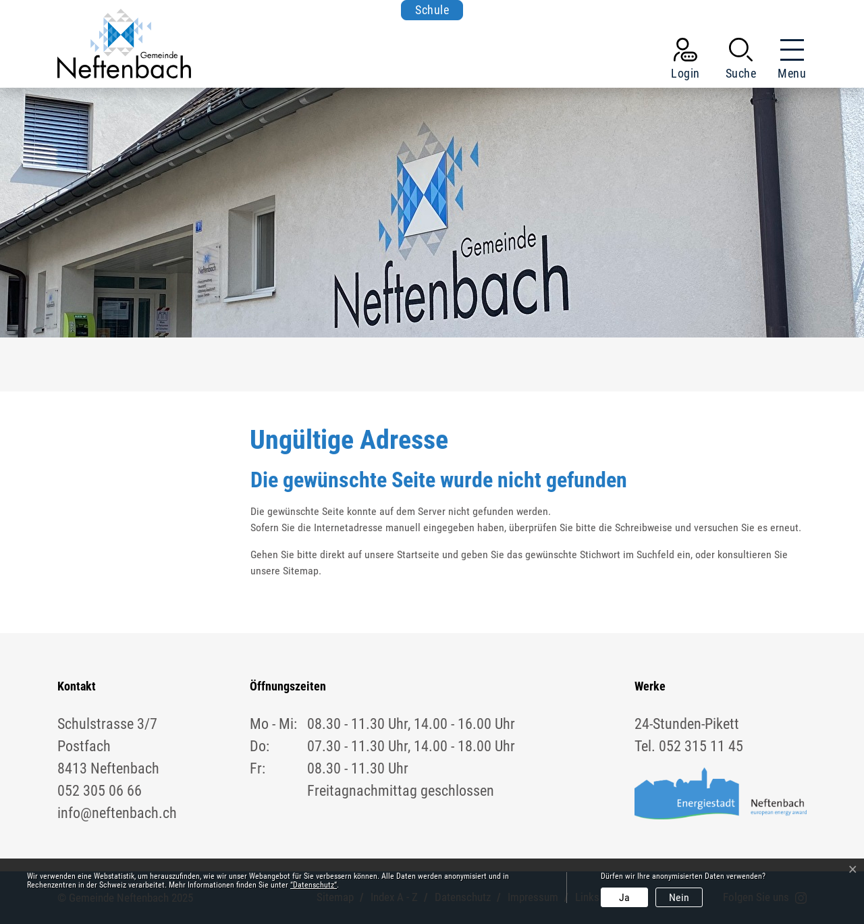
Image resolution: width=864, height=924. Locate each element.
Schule (432, 10)
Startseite (418, 554)
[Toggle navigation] (788, 61)
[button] (741, 61)
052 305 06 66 (99, 790)
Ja (624, 897)
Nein (679, 897)
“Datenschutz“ (313, 885)
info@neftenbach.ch (117, 813)
